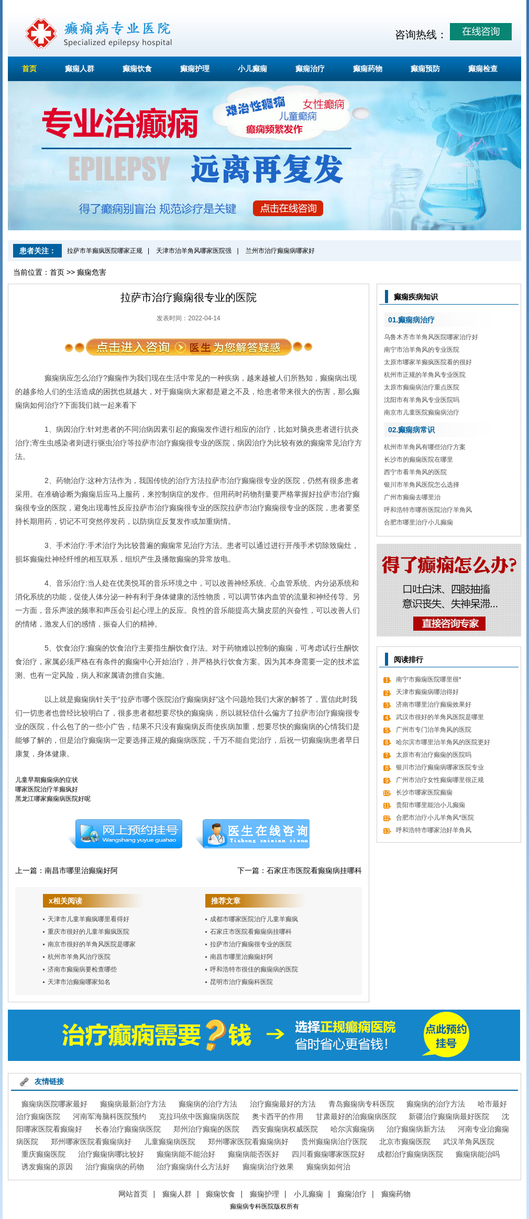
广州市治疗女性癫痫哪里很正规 (440, 780)
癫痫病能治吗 (478, 1154)
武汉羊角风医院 (468, 1141)
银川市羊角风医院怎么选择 (421, 484)
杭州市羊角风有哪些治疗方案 (425, 447)
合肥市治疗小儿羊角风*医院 (435, 817)
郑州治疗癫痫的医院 (206, 1129)
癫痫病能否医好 (253, 1154)
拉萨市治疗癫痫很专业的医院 (251, 944)
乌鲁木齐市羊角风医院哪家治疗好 (431, 337)
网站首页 (133, 1194)
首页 (29, 68)
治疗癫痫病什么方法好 (193, 1166)
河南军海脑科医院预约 (109, 1116)
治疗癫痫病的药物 (114, 1166)
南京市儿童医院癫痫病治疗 (421, 412)
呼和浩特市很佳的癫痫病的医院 (254, 969)
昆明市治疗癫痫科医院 (241, 982)
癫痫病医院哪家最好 (54, 1104)
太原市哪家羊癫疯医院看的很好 (428, 362)
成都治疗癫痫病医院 (410, 1154)
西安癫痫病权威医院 (285, 1129)
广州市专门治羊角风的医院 (433, 729)
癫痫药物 (367, 68)
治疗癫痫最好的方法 (283, 1104)
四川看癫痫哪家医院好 (328, 1154)
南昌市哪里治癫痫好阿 (81, 870)
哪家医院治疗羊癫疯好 (46, 789)
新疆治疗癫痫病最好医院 (449, 1116)
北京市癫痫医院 (405, 1141)
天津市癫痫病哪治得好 (427, 692)
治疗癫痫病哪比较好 (111, 1154)
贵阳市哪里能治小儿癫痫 (430, 805)
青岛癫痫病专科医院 (361, 1104)
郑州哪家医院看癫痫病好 (91, 1141)
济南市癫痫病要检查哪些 (82, 969)
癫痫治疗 (310, 68)
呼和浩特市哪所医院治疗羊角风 (428, 509)
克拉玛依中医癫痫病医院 (199, 1116)
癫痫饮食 (137, 68)
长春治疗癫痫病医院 (128, 1129)
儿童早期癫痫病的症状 (46, 780)
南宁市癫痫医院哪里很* (428, 679)
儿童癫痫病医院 (169, 1141)
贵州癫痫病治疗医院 (334, 1141)
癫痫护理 (195, 68)
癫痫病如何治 (328, 1166)
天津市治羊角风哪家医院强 (194, 250)
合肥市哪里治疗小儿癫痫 (418, 522)
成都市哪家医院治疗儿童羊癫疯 (254, 919)
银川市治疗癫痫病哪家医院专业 (440, 767)
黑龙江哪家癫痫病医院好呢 (53, 798)
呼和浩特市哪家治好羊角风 (433, 830)
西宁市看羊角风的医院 (415, 472)
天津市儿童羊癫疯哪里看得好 (88, 919)
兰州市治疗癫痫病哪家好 (280, 250)
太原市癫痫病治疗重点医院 (421, 387)
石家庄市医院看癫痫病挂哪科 (314, 870)
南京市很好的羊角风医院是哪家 (92, 944)
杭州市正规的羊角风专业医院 (425, 374)
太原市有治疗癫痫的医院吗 (433, 754)
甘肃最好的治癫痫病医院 (356, 1116)
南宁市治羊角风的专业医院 (421, 349)
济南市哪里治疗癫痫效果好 (433, 704)
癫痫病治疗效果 (268, 1166)
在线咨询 (252, 833)
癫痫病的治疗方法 (208, 1104)
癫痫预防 (425, 68)
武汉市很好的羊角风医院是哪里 (440, 717)
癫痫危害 (91, 272)
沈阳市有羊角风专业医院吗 (421, 400)
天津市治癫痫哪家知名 (79, 982)
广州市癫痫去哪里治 (412, 497)
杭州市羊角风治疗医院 (79, 956)
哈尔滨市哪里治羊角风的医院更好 (443, 742)
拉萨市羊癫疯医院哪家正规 (104, 250)
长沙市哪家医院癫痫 (424, 792)
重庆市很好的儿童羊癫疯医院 (88, 931)
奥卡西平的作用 (277, 1116)
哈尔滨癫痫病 (352, 1129)
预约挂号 (125, 833)
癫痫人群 (79, 68)
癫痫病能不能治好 (186, 1154)
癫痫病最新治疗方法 (133, 1104)
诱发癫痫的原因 (47, 1166)
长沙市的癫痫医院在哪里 (418, 459)
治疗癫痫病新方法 (416, 1129)
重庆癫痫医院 (43, 1154)
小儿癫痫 (252, 68)
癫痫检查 (483, 68)
